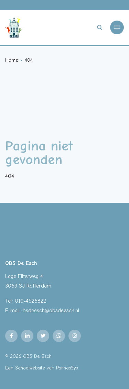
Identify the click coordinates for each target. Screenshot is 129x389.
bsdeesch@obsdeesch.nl (51, 310)
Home (11, 60)
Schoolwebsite (30, 368)
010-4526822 (30, 301)
